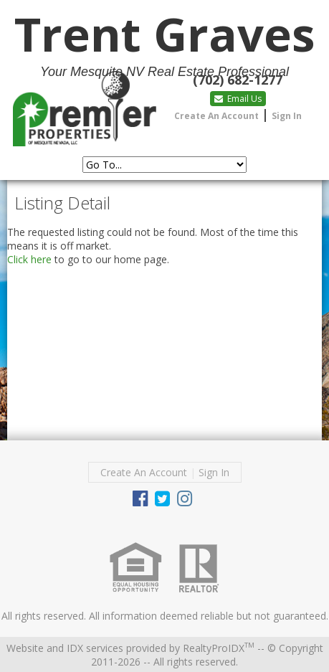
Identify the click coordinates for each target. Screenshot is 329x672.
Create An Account (216, 116)
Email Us (238, 99)
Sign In (287, 116)
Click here (29, 259)
